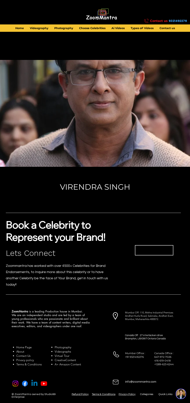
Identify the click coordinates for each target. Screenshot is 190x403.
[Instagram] (15, 383)
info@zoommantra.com (140, 381)
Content (71, 360)
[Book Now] (154, 250)
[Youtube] (44, 383)
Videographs (63, 351)
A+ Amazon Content (68, 364)
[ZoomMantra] (101, 17)
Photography (63, 347)
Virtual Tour (62, 356)
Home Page (24, 347)
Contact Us (23, 356)
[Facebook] (25, 383)
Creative (60, 360)
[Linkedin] (34, 383)
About (21, 351)
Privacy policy (25, 360)
